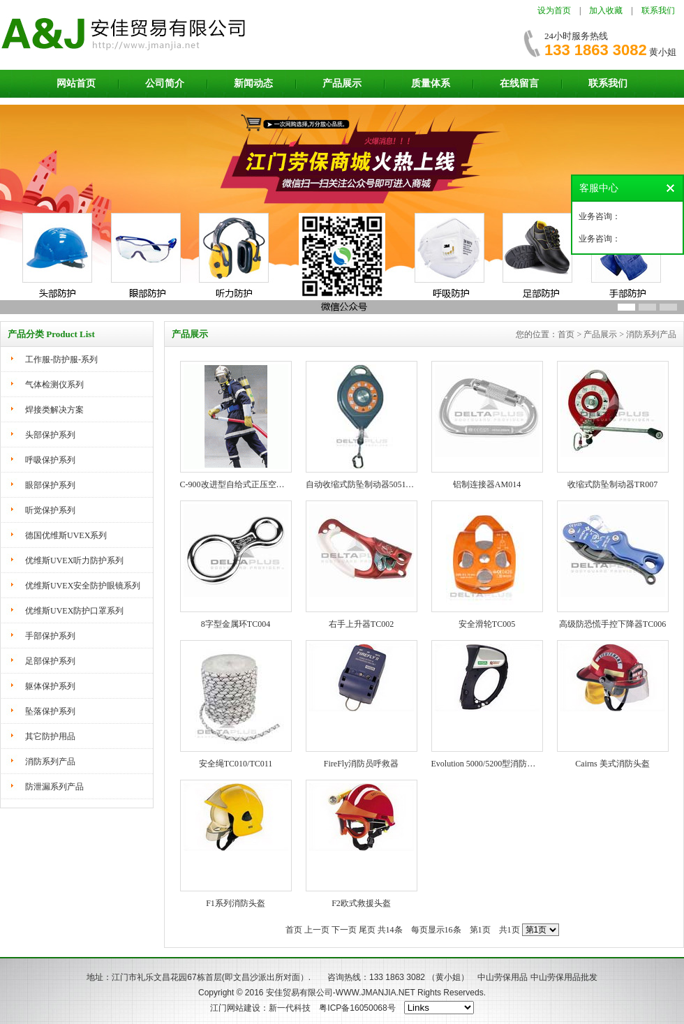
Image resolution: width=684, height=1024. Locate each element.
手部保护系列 (50, 636)
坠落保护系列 (50, 711)
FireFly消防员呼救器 (361, 764)
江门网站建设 (235, 1008)
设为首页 (554, 10)
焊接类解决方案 (54, 410)
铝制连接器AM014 (487, 484)
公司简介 (164, 83)
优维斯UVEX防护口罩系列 (74, 611)
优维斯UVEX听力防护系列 (74, 560)
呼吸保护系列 (50, 460)
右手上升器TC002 (361, 624)
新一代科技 (290, 1008)
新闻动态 (253, 83)
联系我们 (658, 10)
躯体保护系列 (50, 686)
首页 (293, 930)
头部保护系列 (50, 435)
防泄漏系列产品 (54, 787)
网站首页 (76, 83)
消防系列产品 (50, 761)
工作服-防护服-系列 (61, 359)
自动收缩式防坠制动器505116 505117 (373, 484)
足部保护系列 (50, 661)
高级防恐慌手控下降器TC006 (612, 624)
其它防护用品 (50, 736)
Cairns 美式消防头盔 (612, 764)
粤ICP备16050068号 (357, 1008)
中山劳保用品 (502, 977)
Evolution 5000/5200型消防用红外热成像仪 (508, 764)
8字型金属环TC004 (235, 624)
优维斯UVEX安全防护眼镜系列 (82, 586)
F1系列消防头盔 (235, 903)
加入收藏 (606, 10)
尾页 (367, 930)
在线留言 (519, 83)
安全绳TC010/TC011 (236, 764)
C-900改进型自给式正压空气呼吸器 (245, 484)
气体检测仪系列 (54, 384)
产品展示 (342, 83)
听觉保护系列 (50, 510)
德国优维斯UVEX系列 (66, 535)
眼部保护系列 (50, 485)
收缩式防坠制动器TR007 (612, 484)
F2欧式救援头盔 (361, 903)
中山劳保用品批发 (563, 977)
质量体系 (430, 83)
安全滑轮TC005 (487, 624)
